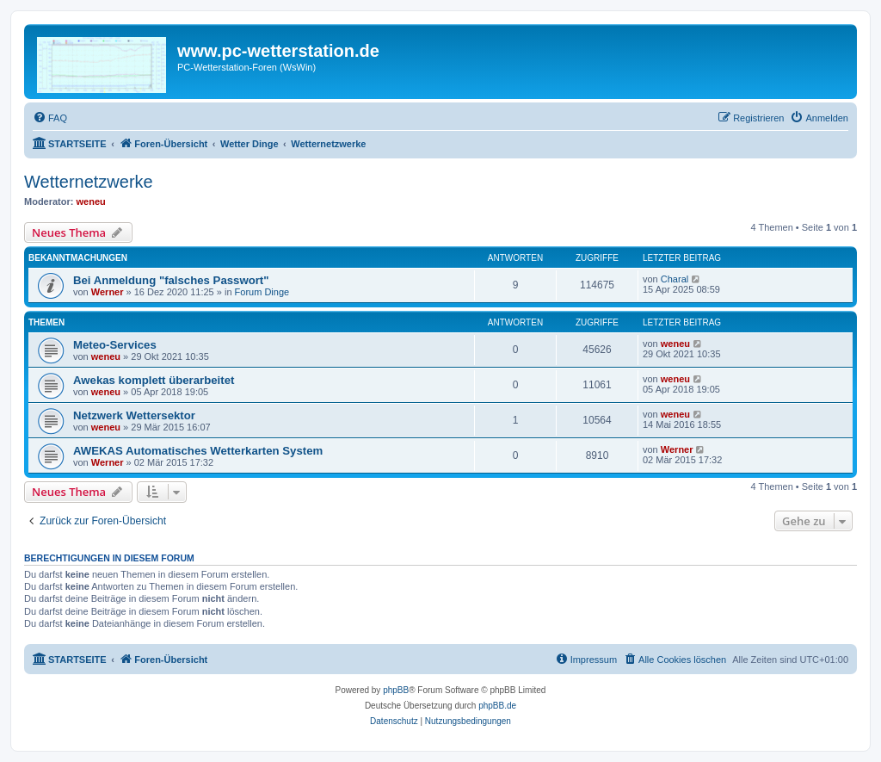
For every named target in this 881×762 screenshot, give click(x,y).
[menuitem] (50, 118)
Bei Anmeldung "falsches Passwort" (170, 280)
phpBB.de (497, 705)
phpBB (396, 690)
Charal (674, 279)
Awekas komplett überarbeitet (153, 380)
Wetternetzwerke (88, 181)
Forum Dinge (262, 292)
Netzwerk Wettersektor (134, 415)
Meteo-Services (115, 344)
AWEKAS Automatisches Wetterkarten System (198, 450)
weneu (91, 201)
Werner (107, 292)
